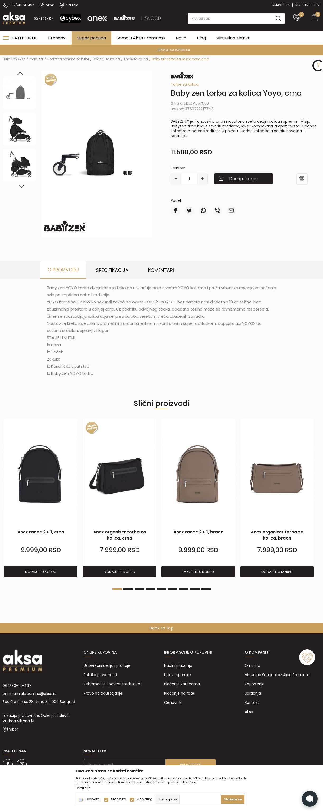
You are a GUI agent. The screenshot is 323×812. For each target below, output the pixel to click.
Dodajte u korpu (40, 571)
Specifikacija (112, 270)
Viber (13, 729)
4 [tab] (150, 589)
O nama (252, 665)
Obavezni (92, 799)
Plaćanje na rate (179, 693)
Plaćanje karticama (182, 684)
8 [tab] (195, 589)
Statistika (118, 799)
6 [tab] (172, 589)
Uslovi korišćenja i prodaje (107, 665)
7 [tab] (183, 589)
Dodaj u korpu (243, 179)
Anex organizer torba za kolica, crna (119, 535)
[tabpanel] (40, 498)
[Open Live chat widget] (310, 799)
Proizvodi (36, 59)
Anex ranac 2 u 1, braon (198, 532)
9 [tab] (206, 589)
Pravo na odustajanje (103, 693)
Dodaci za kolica (106, 59)
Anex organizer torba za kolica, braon (277, 535)
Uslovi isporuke (177, 674)
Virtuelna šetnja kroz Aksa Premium (277, 674)
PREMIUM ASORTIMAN (161, 50)
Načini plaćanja (178, 665)
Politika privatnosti (100, 674)
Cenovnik (172, 702)
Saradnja (253, 693)
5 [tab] (161, 589)
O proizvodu (63, 269)
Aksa (249, 711)
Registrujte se (307, 5)
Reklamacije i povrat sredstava (112, 684)
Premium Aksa (14, 59)
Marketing (145, 799)
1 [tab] (117, 589)
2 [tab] (128, 589)
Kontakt (252, 702)
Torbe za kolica (136, 59)
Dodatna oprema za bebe (68, 59)
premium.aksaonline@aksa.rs (29, 693)
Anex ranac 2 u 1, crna (40, 532)
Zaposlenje (255, 684)
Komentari (161, 270)
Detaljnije (179, 135)
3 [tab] (139, 589)
